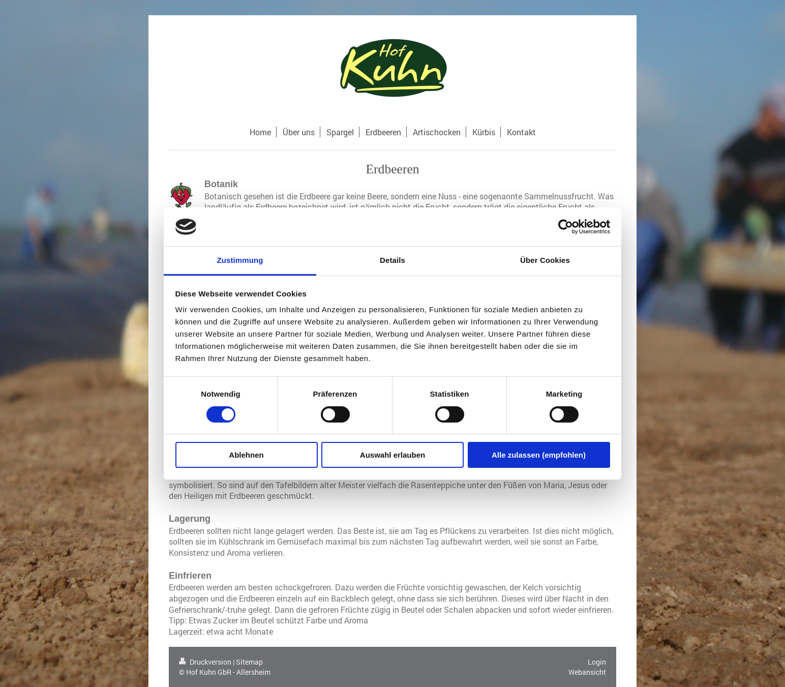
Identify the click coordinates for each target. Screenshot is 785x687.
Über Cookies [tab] (545, 260)
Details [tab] (392, 260)
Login (597, 662)
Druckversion (206, 662)
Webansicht (587, 672)
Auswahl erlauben (392, 455)
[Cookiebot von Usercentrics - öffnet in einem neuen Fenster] (565, 226)
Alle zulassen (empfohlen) (539, 455)
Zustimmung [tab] (240, 260)
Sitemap (249, 662)
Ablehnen (246, 455)
